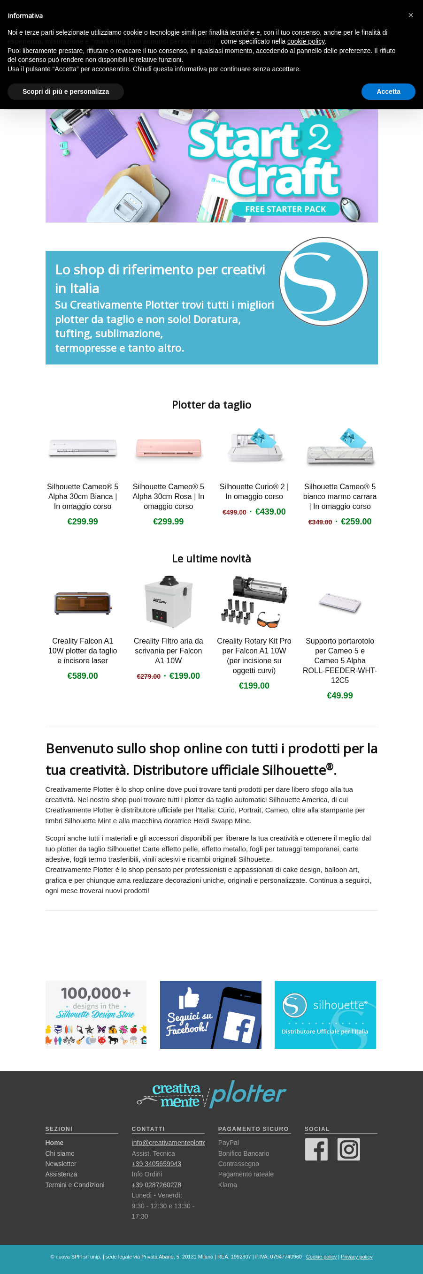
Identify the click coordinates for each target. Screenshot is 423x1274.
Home (55, 1142)
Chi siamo (60, 1153)
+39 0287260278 (157, 1185)
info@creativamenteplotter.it (173, 1142)
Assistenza (61, 1174)
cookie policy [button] (305, 41)
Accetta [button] (388, 91)
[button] (410, 15)
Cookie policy (321, 1256)
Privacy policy (356, 1256)
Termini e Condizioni (75, 1185)
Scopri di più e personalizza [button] (66, 91)
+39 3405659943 (157, 1164)
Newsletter (61, 1164)
